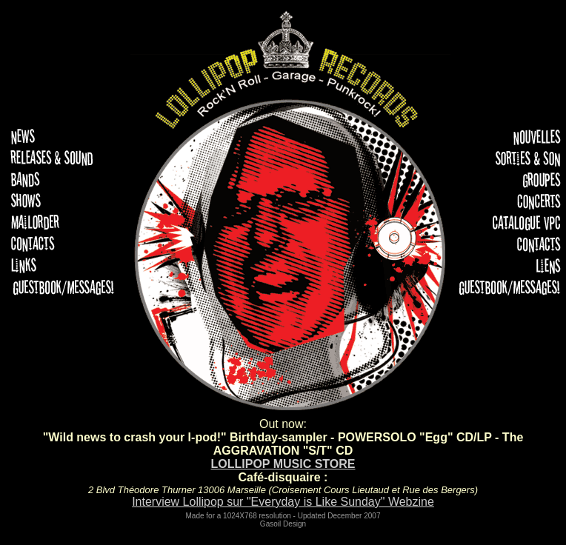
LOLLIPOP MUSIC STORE (283, 464)
